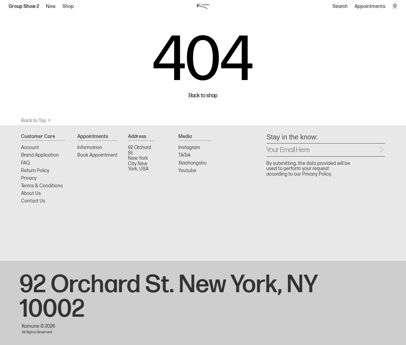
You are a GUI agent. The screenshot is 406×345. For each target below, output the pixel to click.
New (51, 6)
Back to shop (203, 96)
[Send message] (381, 149)
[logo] (203, 6)
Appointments (370, 6)
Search (340, 6)
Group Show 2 (24, 6)
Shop (68, 6)
